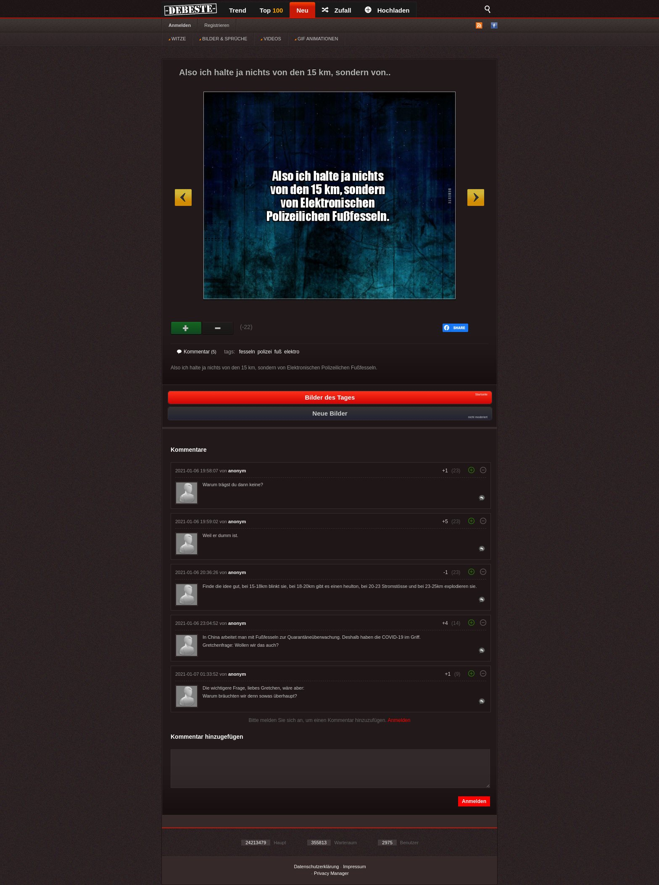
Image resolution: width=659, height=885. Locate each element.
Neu (302, 10)
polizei (265, 352)
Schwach (218, 328)
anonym (237, 470)
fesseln (247, 352)
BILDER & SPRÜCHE (223, 38)
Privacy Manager (331, 873)
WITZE (177, 38)
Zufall (336, 10)
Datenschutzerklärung (316, 866)
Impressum (354, 866)
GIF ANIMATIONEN (316, 38)
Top (271, 10)
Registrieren (216, 25)
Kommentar (196, 352)
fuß (278, 352)
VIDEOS (271, 38)
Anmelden (180, 25)
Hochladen (387, 10)
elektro (291, 352)
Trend (237, 10)
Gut (186, 328)
